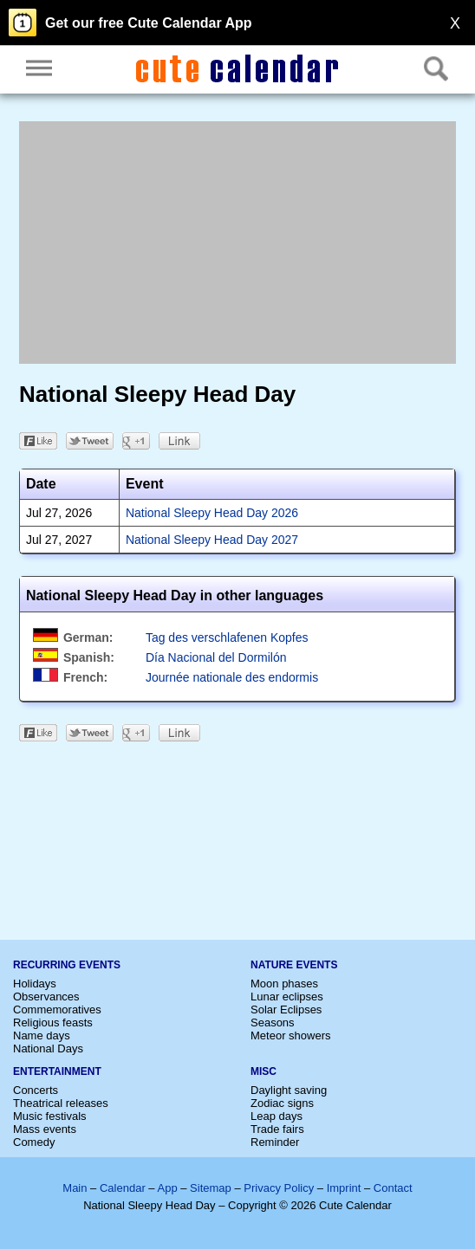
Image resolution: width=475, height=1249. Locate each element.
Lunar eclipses (287, 996)
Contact (393, 1187)
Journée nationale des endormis (232, 677)
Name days (41, 1035)
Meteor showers (290, 1035)
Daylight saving (289, 1090)
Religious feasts (53, 1022)
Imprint (344, 1187)
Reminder (275, 1142)
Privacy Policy (279, 1187)
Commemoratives (57, 1009)
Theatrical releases (60, 1103)
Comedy (34, 1142)
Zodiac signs (282, 1103)
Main (74, 1187)
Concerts (35, 1090)
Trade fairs (277, 1129)
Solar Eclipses (286, 1009)
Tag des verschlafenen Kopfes (227, 637)
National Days (48, 1048)
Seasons (273, 1022)
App (167, 1187)
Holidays (34, 983)
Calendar (123, 1187)
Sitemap (210, 1187)
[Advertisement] (237, 242)
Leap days (277, 1116)
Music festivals (50, 1116)
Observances (46, 996)
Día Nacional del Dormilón (216, 657)
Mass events (44, 1129)
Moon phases (284, 983)
